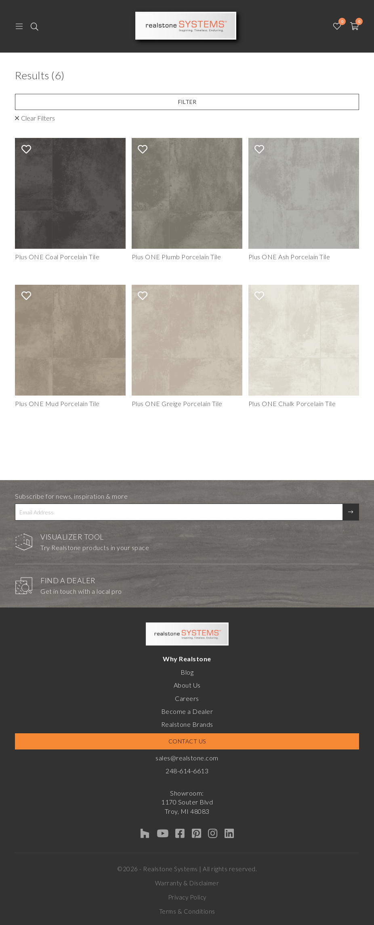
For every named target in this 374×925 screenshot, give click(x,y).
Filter (187, 101)
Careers (187, 698)
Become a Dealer (187, 711)
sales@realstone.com (187, 758)
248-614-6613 (187, 771)
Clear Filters (38, 118)
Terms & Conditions (187, 911)
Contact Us (187, 741)
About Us (187, 685)
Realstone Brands (187, 724)
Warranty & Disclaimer (187, 883)
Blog (187, 672)
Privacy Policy (187, 897)
